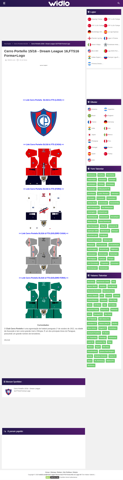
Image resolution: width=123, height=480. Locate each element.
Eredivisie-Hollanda (112, 44)
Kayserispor (92, 189)
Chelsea (116, 295)
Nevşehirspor (104, 249)
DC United (112, 305)
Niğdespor (114, 249)
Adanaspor (115, 193)
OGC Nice (106, 347)
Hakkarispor (107, 240)
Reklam (59, 472)
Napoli (98, 347)
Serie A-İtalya (94, 44)
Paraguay (93, 141)
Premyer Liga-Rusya (112, 57)
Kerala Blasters (93, 300)
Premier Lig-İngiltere (96, 38)
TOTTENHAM (92, 319)
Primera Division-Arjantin (98, 63)
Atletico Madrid (93, 295)
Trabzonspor (92, 179)
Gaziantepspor (92, 217)
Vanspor (110, 258)
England (108, 115)
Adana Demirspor (104, 221)
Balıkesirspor (105, 231)
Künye (47, 472)
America (92, 109)
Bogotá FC (102, 328)
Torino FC (112, 356)
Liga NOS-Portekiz (112, 51)
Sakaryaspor (92, 254)
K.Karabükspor (114, 245)
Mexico (108, 134)
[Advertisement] (43, 25)
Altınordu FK (113, 226)
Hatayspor (91, 245)
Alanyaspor (102, 179)
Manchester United (103, 281)
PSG (113, 281)
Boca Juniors (92, 328)
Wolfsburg (91, 365)
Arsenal (108, 295)
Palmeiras (114, 309)
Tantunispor (114, 254)
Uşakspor (102, 258)
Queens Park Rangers (107, 351)
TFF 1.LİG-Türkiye (112, 19)
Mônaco (90, 347)
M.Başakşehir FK (103, 189)
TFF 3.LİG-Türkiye (112, 25)
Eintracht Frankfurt (94, 333)
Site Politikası (67, 472)
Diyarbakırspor (92, 235)
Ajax (104, 305)
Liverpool (103, 300)
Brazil (91, 115)
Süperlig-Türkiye (95, 19)
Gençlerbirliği (114, 203)
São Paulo (108, 314)
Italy (107, 128)
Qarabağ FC (98, 314)
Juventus (103, 286)
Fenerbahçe (110, 175)
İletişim (75, 472)
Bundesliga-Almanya (96, 32)
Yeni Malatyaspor (107, 207)
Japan (92, 134)
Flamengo (102, 337)
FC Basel (106, 333)
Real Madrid (112, 286)
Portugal (92, 147)
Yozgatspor (104, 263)
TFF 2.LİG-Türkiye (96, 25)
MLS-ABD (93, 51)
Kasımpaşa (110, 184)
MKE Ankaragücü (93, 207)
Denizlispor (91, 193)
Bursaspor (91, 198)
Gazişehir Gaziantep (94, 240)
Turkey (108, 154)
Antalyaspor (92, 184)
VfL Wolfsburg (99, 361)
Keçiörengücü (92, 249)
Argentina (109, 109)
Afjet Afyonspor (93, 226)
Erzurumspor (103, 203)
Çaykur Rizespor (103, 193)
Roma (90, 305)
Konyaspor (101, 198)
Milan (110, 342)
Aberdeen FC (92, 323)
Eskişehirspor (102, 212)
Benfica (114, 323)
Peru (107, 141)
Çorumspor (115, 263)
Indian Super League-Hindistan (100, 57)
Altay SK (103, 226)
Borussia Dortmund (94, 291)
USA (91, 160)
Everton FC (104, 309)
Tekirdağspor (92, 258)
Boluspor (115, 231)
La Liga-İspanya (111, 32)
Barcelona (91, 281)
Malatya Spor (92, 221)
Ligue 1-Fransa (111, 38)
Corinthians (113, 328)
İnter (101, 295)
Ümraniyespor (92, 268)
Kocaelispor (115, 217)
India (91, 128)
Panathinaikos (92, 351)
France (92, 122)
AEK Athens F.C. (104, 319)
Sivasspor (112, 179)
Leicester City (100, 342)
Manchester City (108, 291)
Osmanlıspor (111, 198)
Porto (89, 314)
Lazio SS (90, 342)
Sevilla (90, 356)
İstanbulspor (104, 268)
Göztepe (101, 184)
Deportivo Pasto (93, 309)
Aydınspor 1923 (93, 231)
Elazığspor (103, 235)
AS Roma (97, 305)
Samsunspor (103, 254)
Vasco (90, 361)
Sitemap (53, 472)
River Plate (113, 300)
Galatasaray (91, 175)
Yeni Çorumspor (93, 263)
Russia (108, 147)
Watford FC (110, 361)
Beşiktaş (101, 175)
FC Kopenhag (92, 337)
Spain (91, 154)
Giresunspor (104, 217)
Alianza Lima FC (104, 323)
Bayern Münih (92, 286)
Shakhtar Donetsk (101, 356)
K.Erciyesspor (101, 245)
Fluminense (112, 337)
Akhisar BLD (92, 203)
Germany (109, 122)
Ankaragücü (92, 212)
